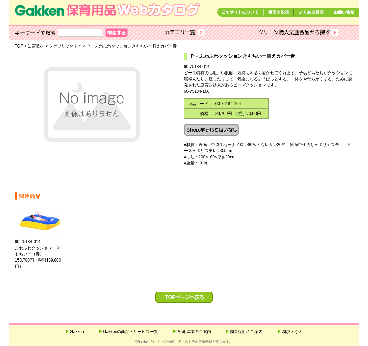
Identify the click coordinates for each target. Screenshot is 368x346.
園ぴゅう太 (292, 331)
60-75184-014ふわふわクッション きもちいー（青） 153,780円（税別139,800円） (41, 254)
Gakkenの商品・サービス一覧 (130, 331)
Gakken (77, 331)
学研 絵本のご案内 (194, 331)
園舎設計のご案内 (246, 331)
